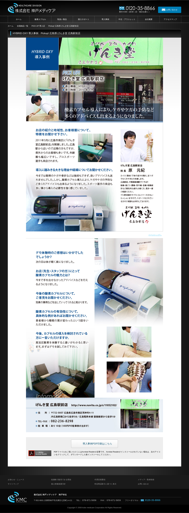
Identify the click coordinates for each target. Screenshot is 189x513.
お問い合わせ (143, 484)
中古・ (126, 19)
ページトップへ (154, 235)
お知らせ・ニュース (16, 480)
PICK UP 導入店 (38, 26)
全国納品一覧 (22, 26)
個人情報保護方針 (58, 484)
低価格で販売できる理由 (61, 480)
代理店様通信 (99, 480)
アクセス (170, 19)
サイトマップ (13, 484)
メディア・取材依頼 (146, 480)
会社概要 (148, 19)
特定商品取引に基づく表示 (105, 484)
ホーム (19, 19)
